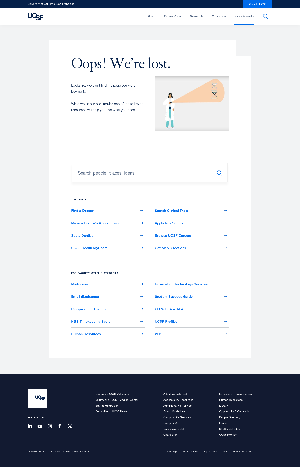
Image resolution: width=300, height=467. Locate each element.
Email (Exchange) (85, 296)
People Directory (229, 417)
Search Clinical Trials (171, 210)
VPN (158, 334)
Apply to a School (169, 223)
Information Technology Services (181, 284)
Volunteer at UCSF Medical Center (116, 399)
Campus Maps (172, 423)
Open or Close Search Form (265, 16)
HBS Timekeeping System (92, 321)
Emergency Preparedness (235, 393)
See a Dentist (82, 235)
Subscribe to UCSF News (111, 411)
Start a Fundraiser (106, 405)
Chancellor (170, 434)
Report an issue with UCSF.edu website (227, 451)
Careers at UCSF (174, 428)
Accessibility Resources (178, 399)
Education (219, 16)
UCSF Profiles (166, 321)
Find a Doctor (82, 210)
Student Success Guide (174, 296)
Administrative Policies (177, 405)
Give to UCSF (258, 4)
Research (196, 16)
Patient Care (172, 16)
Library (223, 405)
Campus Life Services (88, 309)
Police (223, 423)
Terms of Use (190, 451)
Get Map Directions (170, 248)
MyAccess (79, 284)
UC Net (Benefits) (169, 309)
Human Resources (86, 334)
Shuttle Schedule (229, 428)
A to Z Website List (175, 393)
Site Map (171, 451)
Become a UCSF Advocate (112, 393)
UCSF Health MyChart (89, 248)
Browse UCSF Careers (173, 235)
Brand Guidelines (174, 411)
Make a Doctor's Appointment (95, 223)
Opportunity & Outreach (234, 411)
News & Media (244, 16)
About (151, 16)
